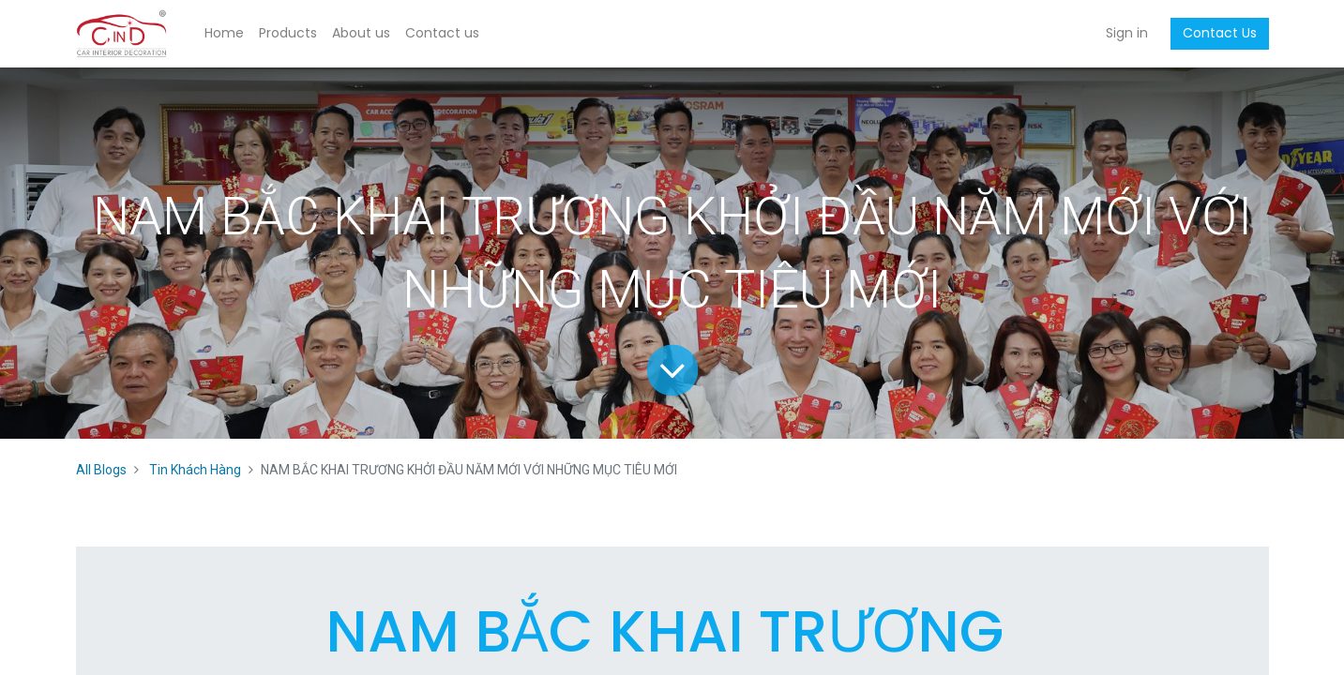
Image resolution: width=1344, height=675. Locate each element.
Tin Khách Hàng (195, 469)
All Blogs (101, 469)
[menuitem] (224, 34)
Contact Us (1220, 32)
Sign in (1127, 32)
